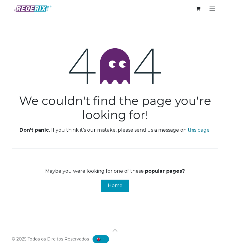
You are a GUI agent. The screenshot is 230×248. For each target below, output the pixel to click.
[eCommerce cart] (198, 8)
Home (115, 185)
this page (199, 130)
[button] (115, 230)
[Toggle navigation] (212, 8)
